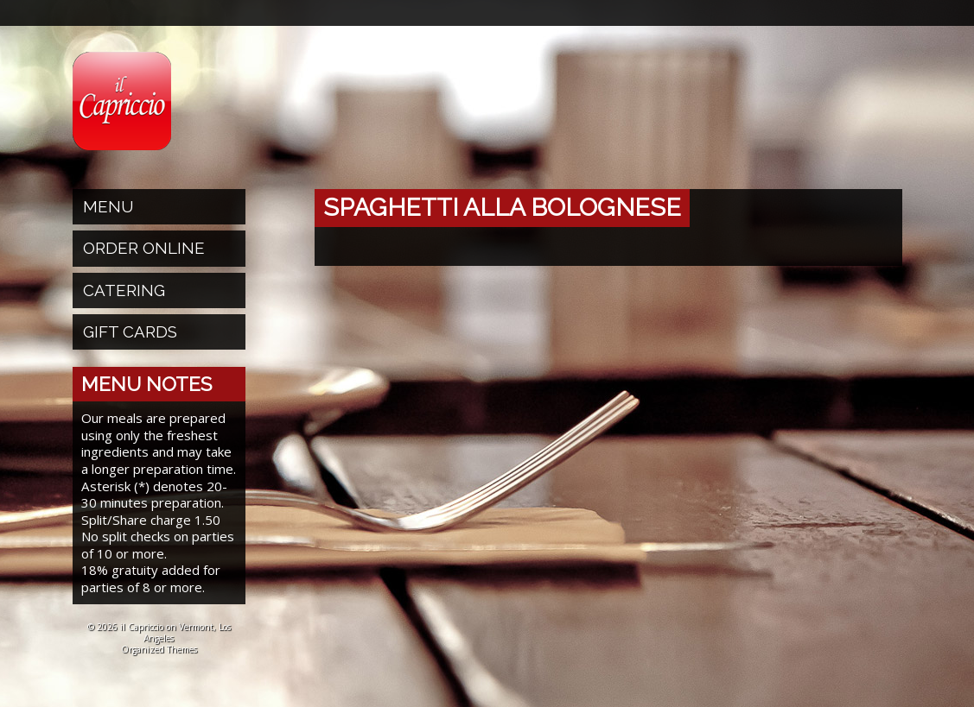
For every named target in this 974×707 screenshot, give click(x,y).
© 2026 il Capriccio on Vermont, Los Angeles (159, 632)
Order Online (144, 247)
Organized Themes (159, 649)
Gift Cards (130, 331)
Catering (124, 290)
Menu (108, 206)
